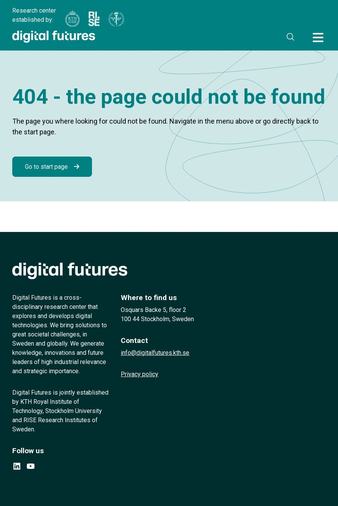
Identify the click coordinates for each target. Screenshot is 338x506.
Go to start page (46, 166)
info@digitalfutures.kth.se (155, 352)
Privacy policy (139, 374)
